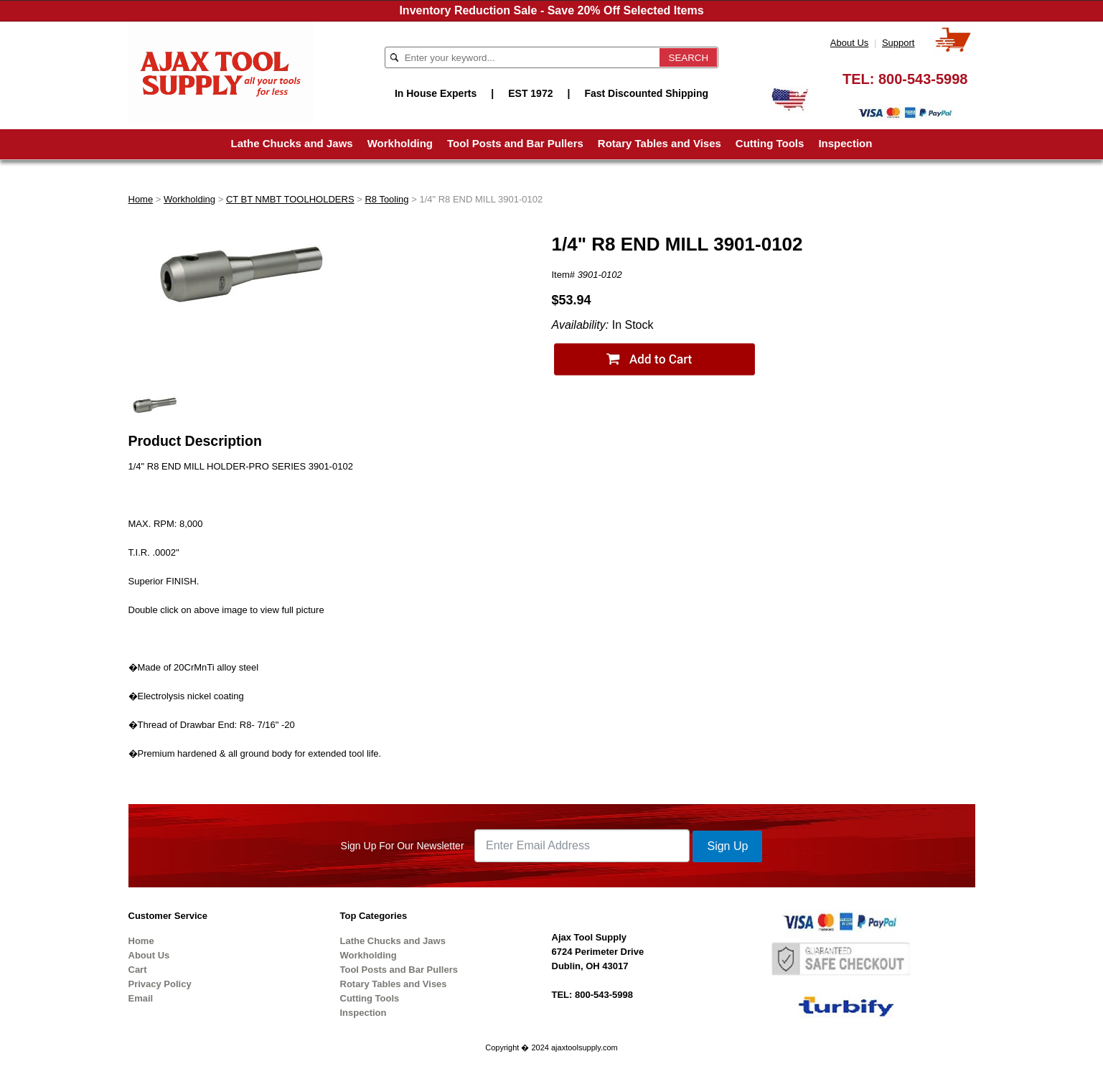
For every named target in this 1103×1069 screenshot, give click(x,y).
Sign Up (727, 846)
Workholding (400, 143)
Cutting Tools (770, 143)
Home (141, 199)
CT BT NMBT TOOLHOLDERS (290, 199)
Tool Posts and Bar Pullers (515, 143)
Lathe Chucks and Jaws (292, 143)
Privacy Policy (160, 984)
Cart (137, 969)
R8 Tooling (386, 199)
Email (141, 998)
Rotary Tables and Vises (659, 143)
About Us (849, 42)
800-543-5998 (923, 79)
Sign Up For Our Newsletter (402, 846)
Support (898, 42)
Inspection (845, 143)
